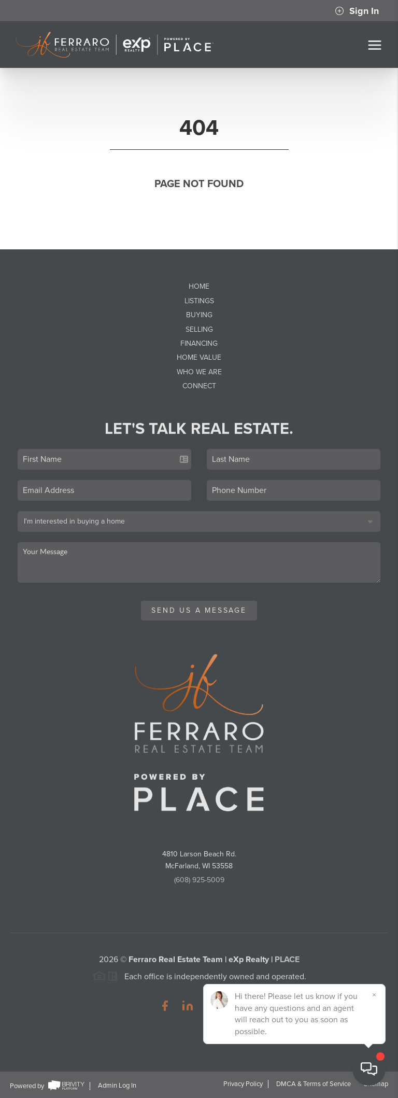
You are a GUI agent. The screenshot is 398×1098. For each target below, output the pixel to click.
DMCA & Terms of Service (313, 1084)
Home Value (199, 357)
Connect (199, 386)
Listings (199, 301)
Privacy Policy (243, 1084)
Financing (199, 343)
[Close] (375, 995)
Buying (199, 315)
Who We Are (199, 372)
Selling (199, 329)
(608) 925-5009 (199, 883)
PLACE (287, 963)
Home (199, 286)
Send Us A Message (199, 613)
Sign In (357, 11)
